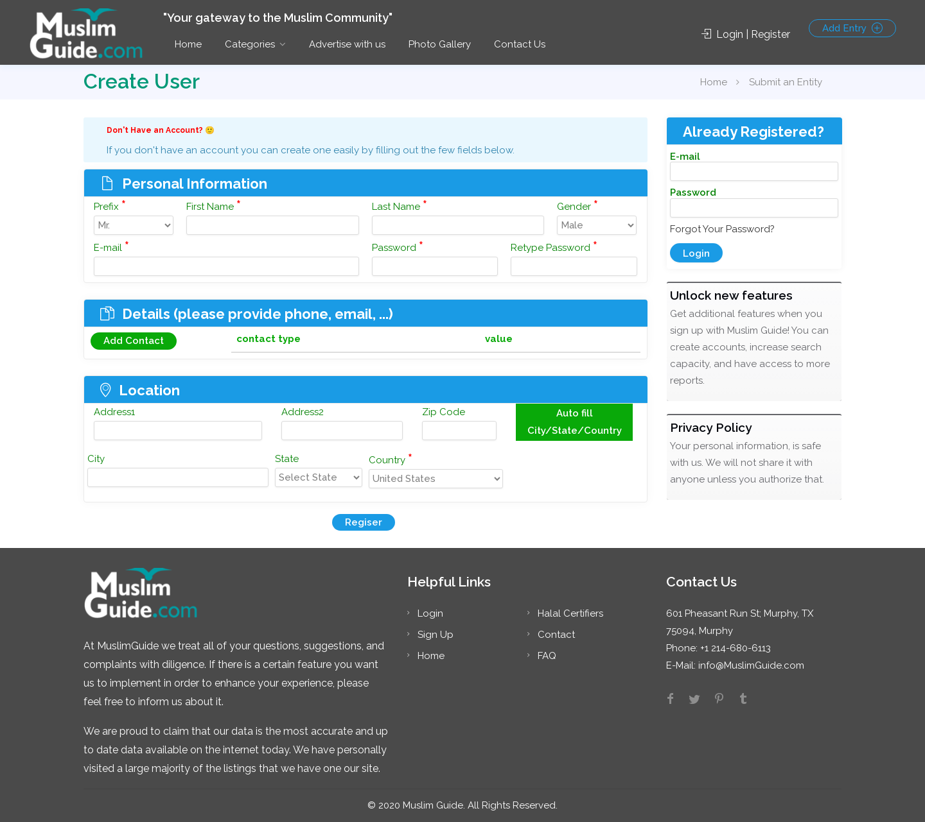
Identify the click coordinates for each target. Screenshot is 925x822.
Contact (556, 634)
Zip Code (443, 412)
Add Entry (852, 28)
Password (397, 246)
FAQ (547, 656)
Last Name (399, 205)
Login (430, 613)
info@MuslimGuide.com (750, 665)
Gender (577, 205)
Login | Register (745, 34)
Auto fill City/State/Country (574, 421)
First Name (213, 205)
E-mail (111, 246)
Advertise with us (347, 44)
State (287, 459)
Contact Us (519, 44)
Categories (250, 44)
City (96, 459)
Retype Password (554, 246)
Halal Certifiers (570, 613)
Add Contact (133, 341)
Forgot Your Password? (722, 229)
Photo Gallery (440, 44)
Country (390, 459)
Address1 (114, 412)
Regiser (363, 522)
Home (188, 44)
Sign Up (436, 634)
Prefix (110, 205)
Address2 (302, 412)
